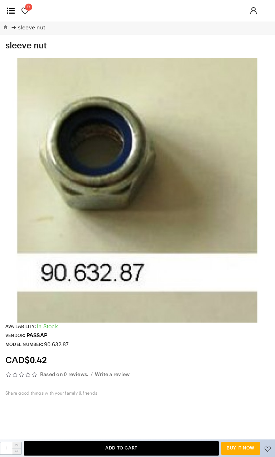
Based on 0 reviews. (64, 374)
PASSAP (36, 336)
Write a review (112, 374)
